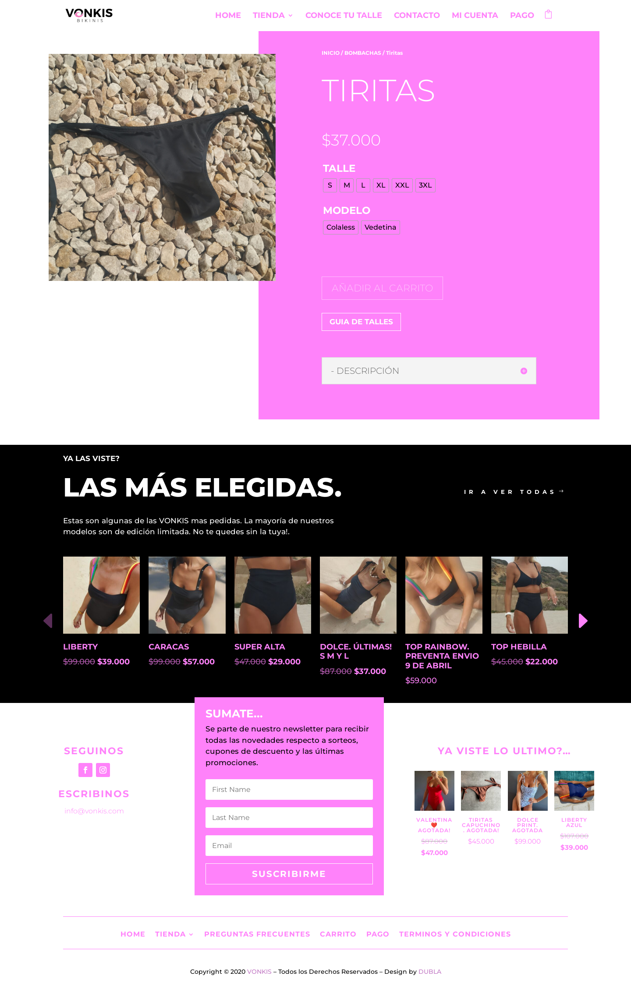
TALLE (339, 168)
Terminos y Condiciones (455, 933)
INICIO (331, 53)
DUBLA (429, 972)
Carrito (338, 933)
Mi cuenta (475, 16)
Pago (522, 16)
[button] (582, 621)
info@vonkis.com (94, 811)
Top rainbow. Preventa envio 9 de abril (442, 656)
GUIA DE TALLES (361, 321)
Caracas (169, 647)
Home (228, 16)
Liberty (80, 647)
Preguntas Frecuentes (257, 933)
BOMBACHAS (362, 53)
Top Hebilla (519, 647)
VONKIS (259, 972)
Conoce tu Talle (343, 16)
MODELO (346, 210)
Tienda (269, 16)
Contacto (417, 16)
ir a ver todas (510, 491)
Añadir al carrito (382, 288)
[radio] (330, 185)
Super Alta (259, 647)
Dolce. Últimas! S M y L (356, 651)
